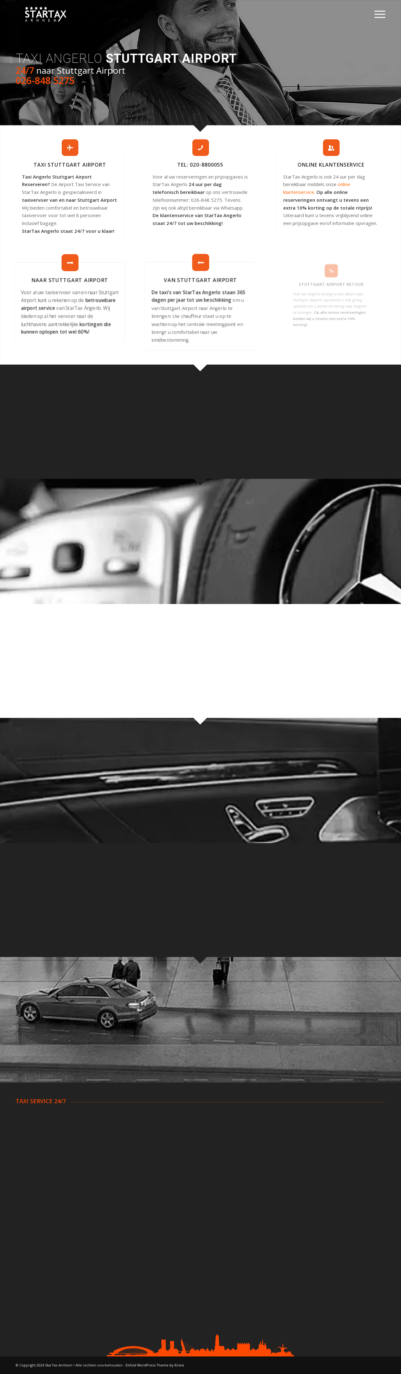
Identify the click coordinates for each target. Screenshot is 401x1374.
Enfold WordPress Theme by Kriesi (155, 1365)
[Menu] (377, 14)
